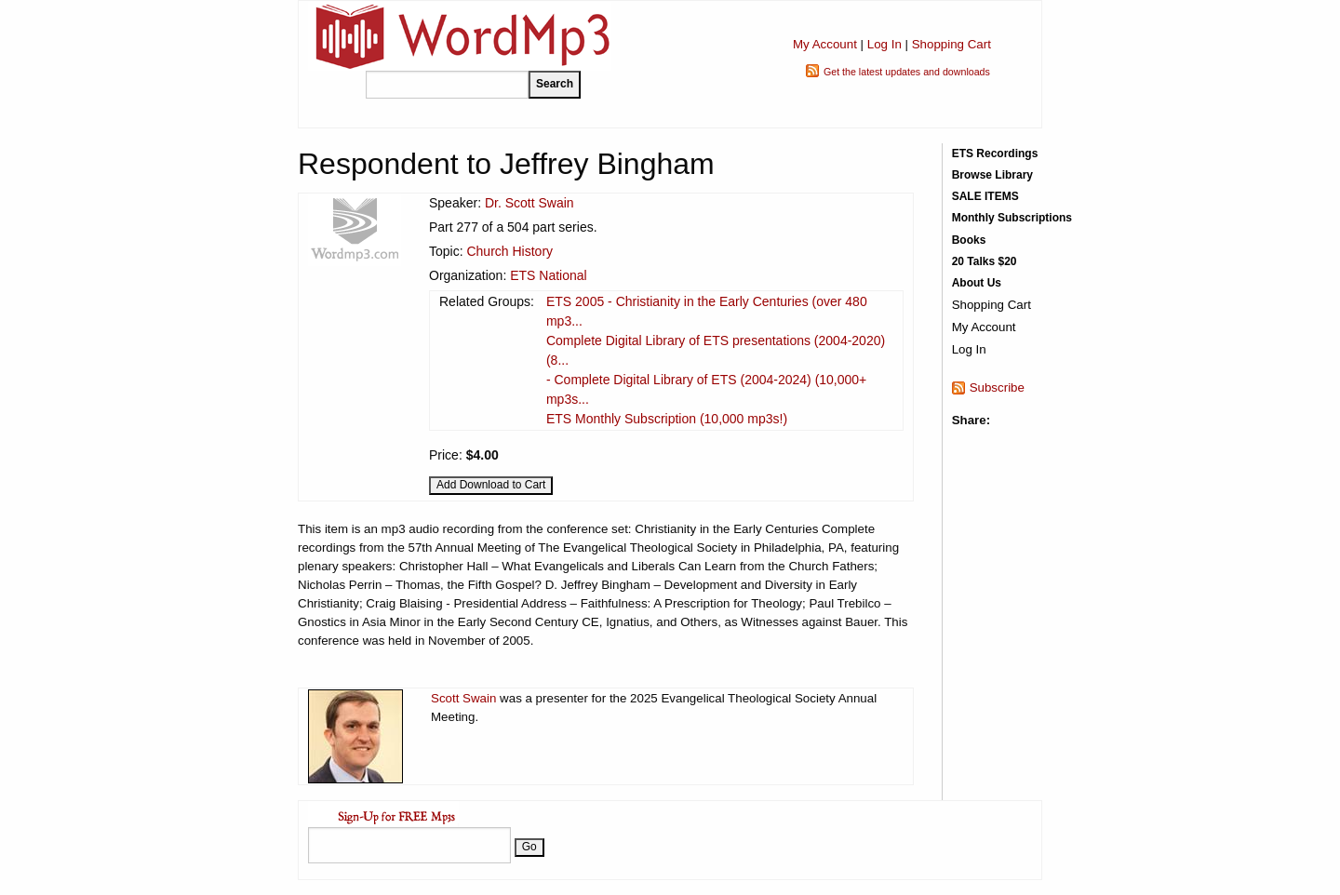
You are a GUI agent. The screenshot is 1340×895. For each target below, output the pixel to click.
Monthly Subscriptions (1012, 217)
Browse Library (992, 174)
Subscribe (997, 387)
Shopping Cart (951, 44)
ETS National (548, 275)
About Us (976, 282)
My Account (825, 44)
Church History (509, 251)
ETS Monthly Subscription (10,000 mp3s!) (666, 418)
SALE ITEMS (985, 196)
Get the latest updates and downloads (907, 71)
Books (969, 240)
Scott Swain (463, 698)
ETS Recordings (995, 153)
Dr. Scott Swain (529, 202)
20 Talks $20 (984, 261)
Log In (884, 44)
